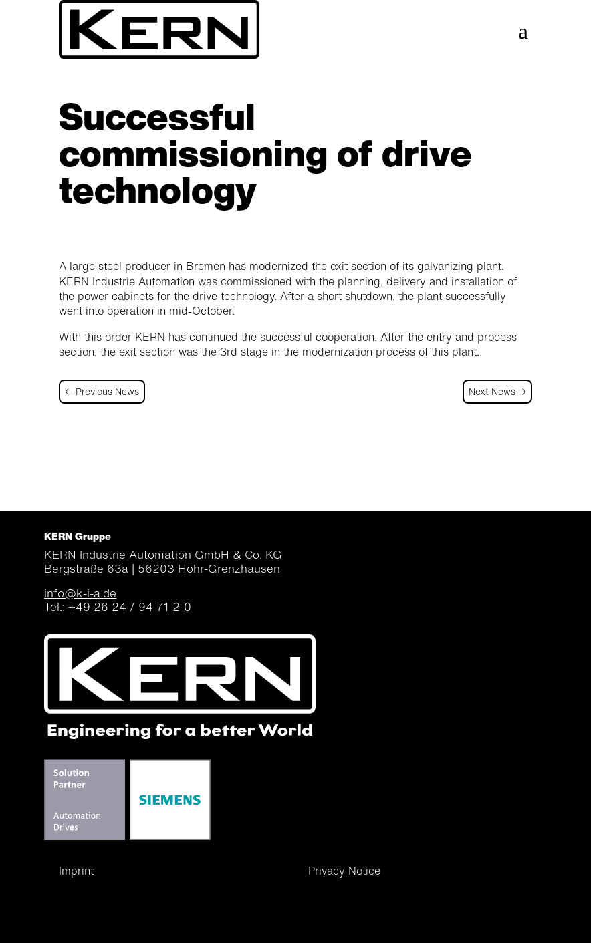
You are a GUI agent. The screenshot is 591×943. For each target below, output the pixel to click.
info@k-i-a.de (80, 593)
